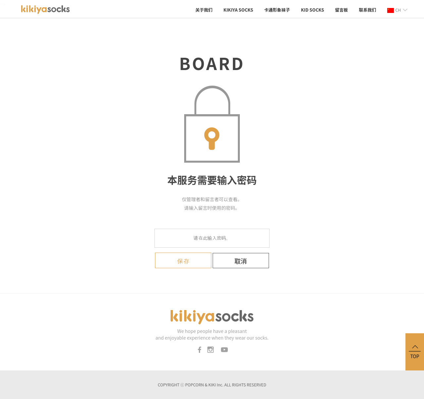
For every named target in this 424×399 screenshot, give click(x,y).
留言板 (341, 10)
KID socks (312, 10)
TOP (415, 351)
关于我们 (203, 10)
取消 (241, 260)
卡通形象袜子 (277, 10)
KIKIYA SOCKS (238, 10)
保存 (183, 261)
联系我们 (367, 10)
